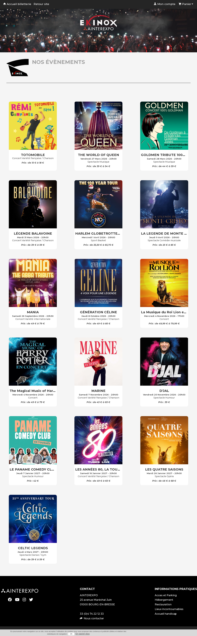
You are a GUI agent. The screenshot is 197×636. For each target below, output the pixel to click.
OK (71, 634)
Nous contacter (94, 618)
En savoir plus (83, 633)
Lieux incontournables (169, 609)
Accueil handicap (166, 613)
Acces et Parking (166, 595)
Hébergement (164, 599)
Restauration (163, 604)
